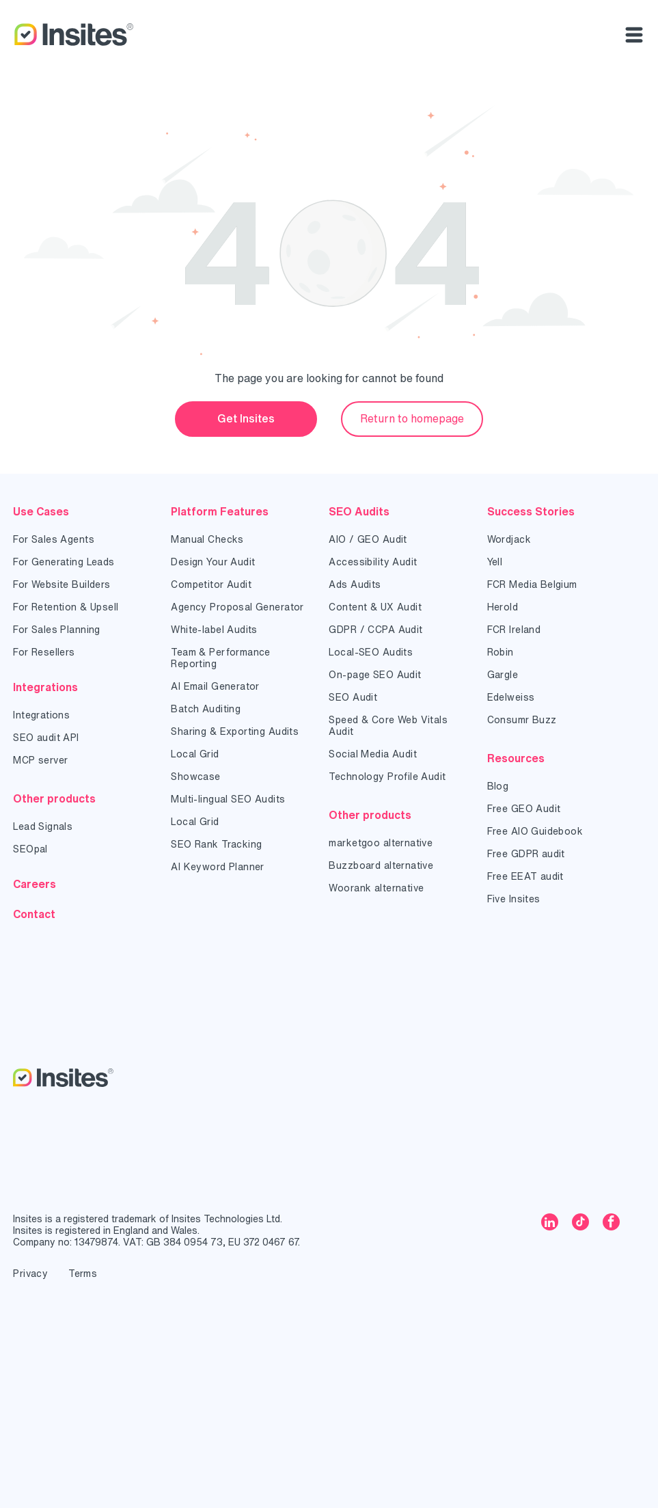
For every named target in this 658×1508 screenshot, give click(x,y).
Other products (54, 798)
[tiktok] (580, 1223)
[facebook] (611, 1223)
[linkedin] (549, 1223)
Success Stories (531, 511)
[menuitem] (82, 539)
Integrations (45, 687)
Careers (34, 883)
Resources (516, 758)
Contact (34, 913)
